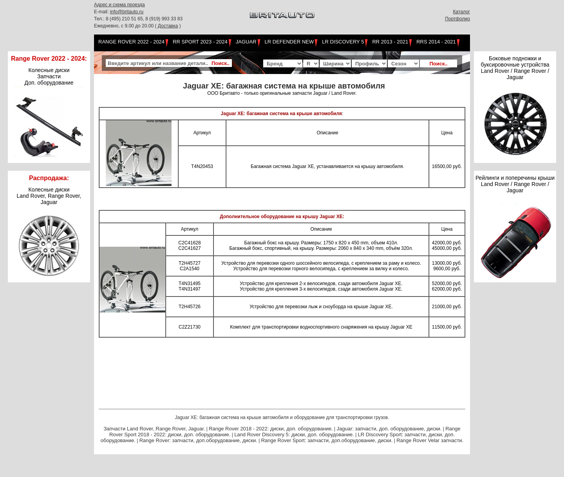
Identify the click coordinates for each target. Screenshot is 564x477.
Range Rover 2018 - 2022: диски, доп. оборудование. (271, 429)
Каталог (461, 11)
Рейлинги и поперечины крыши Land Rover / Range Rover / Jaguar (515, 184)
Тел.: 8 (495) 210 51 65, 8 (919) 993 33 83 (138, 19)
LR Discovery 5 (343, 42)
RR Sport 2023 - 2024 (200, 42)
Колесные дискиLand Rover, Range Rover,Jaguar (49, 195)
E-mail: (102, 11)
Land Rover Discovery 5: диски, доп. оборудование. (294, 434)
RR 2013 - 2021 (390, 42)
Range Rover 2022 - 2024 (131, 42)
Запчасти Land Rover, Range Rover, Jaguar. (154, 429)
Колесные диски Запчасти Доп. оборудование (49, 76)
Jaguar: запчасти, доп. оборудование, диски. (389, 429)
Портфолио (457, 19)
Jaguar (246, 42)
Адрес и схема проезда (119, 4)
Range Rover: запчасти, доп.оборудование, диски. (198, 440)
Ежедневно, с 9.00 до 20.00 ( (126, 26)
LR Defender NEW (289, 42)
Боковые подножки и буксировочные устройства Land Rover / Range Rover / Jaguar (515, 67)
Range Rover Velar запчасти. (429, 440)
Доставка (168, 26)
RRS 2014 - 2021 (436, 42)
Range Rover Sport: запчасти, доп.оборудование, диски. (327, 440)
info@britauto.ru (127, 11)
